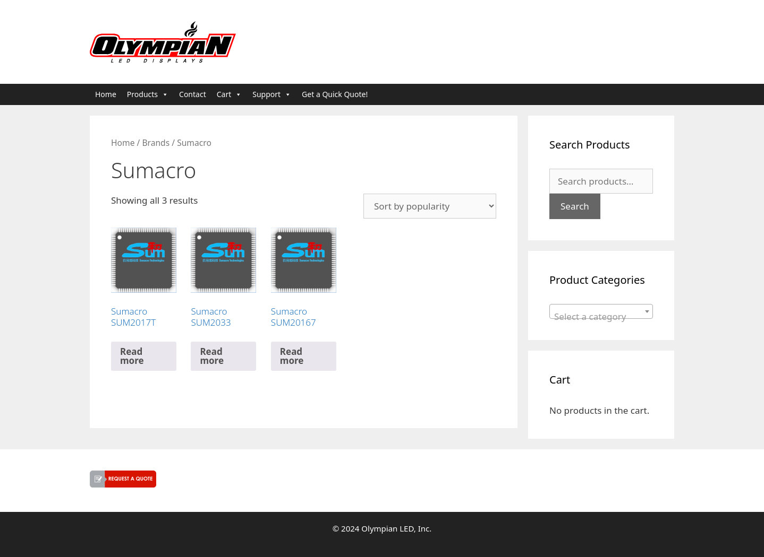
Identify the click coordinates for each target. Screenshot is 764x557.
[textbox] (601, 316)
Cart (229, 94)
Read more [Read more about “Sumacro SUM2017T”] (132, 356)
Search (575, 206)
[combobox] (601, 311)
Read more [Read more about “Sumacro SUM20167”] (292, 356)
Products (147, 94)
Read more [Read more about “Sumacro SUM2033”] (212, 356)
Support (271, 94)
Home (105, 94)
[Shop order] (429, 206)
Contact (192, 94)
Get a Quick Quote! (335, 94)
